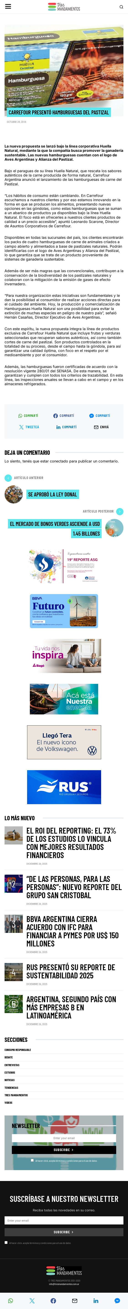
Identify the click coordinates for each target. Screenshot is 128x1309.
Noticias (14, 100)
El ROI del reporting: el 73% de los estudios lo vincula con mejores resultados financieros (71, 842)
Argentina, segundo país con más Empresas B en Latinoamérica (71, 1007)
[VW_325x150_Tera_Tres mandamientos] (64, 742)
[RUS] (64, 787)
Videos (8, 1102)
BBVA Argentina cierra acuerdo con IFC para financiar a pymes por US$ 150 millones (72, 931)
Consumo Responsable (18, 1050)
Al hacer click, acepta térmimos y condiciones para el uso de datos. (64, 1160)
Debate (9, 1057)
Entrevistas (12, 1065)
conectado (59, 461)
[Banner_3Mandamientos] (64, 566)
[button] (8, 7)
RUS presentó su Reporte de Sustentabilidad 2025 (70, 971)
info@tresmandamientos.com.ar (64, 1283)
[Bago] (64, 655)
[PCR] (64, 698)
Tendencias (11, 1087)
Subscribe (62, 1150)
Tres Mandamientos (16, 1095)
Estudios (10, 1072)
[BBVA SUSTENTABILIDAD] (64, 610)
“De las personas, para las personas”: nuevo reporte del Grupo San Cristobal (74, 887)
